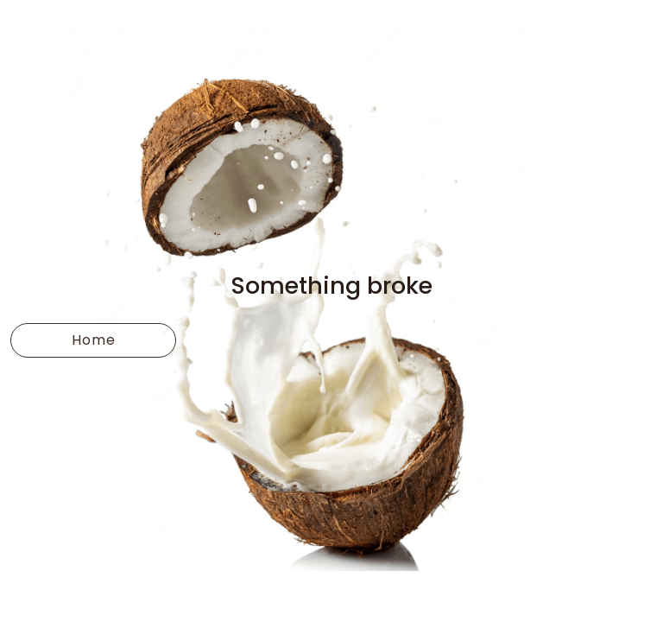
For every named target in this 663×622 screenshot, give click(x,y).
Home (94, 340)
